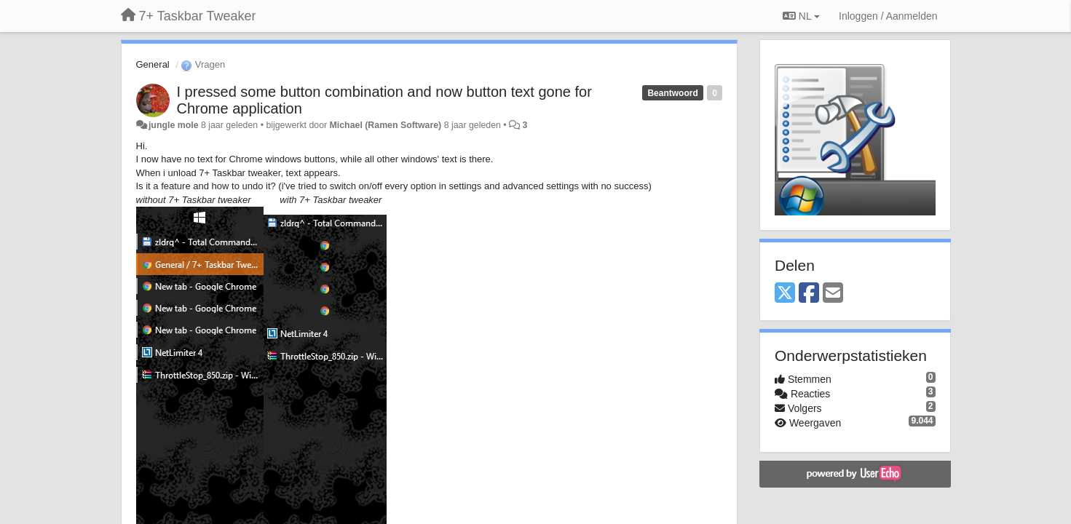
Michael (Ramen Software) (386, 125)
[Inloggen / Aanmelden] (888, 16)
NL (801, 16)
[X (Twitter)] (785, 293)
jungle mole (174, 125)
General (153, 64)
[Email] (833, 293)
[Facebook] (809, 293)
